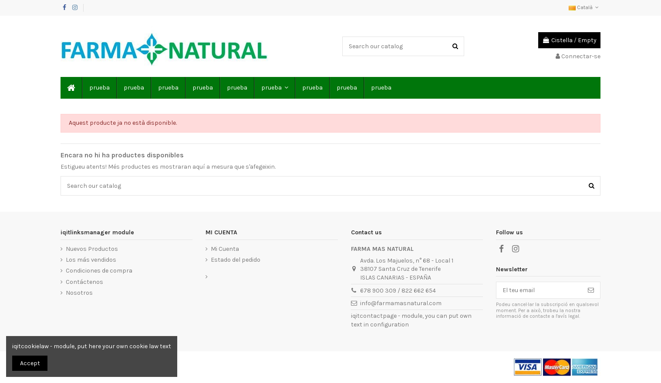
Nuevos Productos (92, 249)
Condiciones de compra (99, 270)
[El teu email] (539, 290)
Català (584, 7)
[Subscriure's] (591, 290)
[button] (274, 88)
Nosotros (79, 292)
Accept (30, 363)
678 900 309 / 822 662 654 (398, 290)
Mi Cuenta (225, 249)
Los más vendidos (91, 259)
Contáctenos (84, 282)
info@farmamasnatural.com (401, 303)
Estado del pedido (235, 259)
